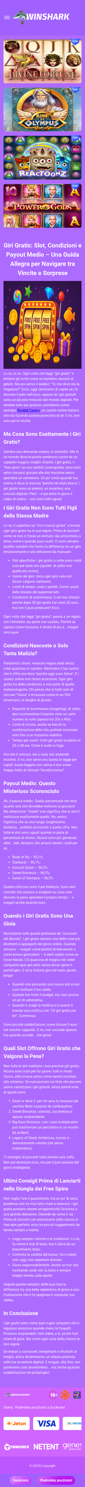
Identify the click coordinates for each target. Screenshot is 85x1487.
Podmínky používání (56, 1480)
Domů (8, 1407)
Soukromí (20, 1480)
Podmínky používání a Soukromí (40, 1407)
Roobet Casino (28, 410)
